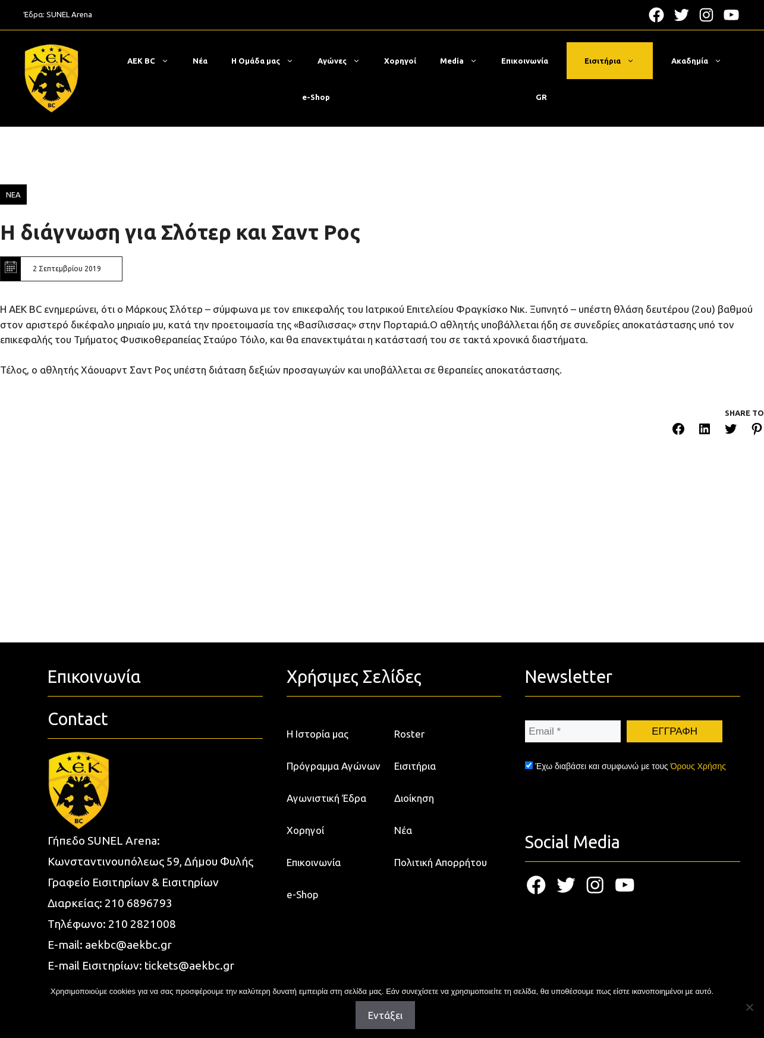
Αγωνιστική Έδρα (326, 798)
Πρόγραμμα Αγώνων (334, 766)
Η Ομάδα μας (268, 61)
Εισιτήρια (615, 61)
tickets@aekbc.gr (189, 965)
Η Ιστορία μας (317, 733)
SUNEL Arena (69, 14)
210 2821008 (142, 923)
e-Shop (316, 97)
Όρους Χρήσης (698, 766)
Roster (409, 733)
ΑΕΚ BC (154, 61)
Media (464, 61)
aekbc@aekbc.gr (128, 944)
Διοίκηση (414, 798)
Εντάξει (385, 1015)
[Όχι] (749, 1007)
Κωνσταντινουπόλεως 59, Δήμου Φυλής (150, 861)
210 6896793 (138, 903)
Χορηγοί (400, 61)
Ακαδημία (702, 61)
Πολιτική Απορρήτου (440, 862)
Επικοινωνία (524, 61)
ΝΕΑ (13, 194)
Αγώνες (344, 61)
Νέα (200, 61)
